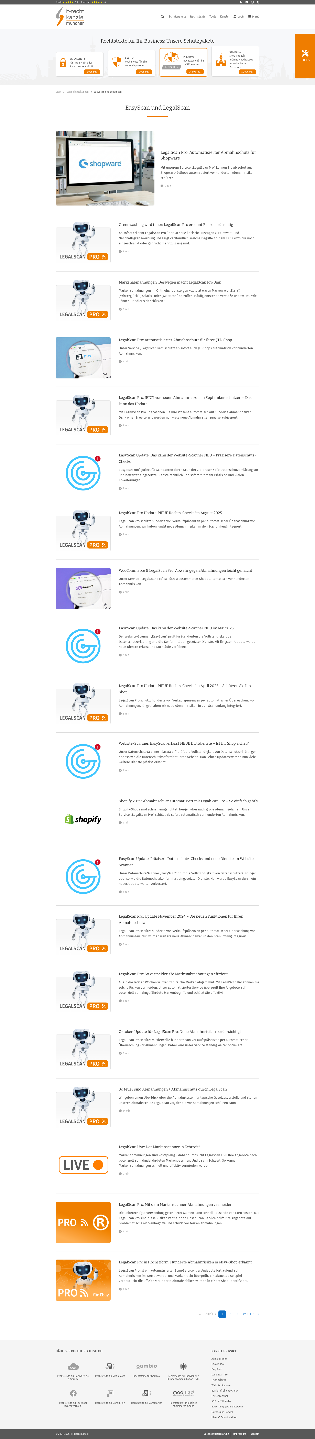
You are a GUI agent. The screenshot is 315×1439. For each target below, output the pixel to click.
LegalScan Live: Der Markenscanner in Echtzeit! (159, 1147)
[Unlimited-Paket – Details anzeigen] (235, 61)
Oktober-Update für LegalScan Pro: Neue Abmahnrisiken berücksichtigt (180, 1031)
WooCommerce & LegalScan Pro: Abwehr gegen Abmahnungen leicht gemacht (185, 570)
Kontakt (254, 1433)
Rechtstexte (198, 16)
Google (67, 2)
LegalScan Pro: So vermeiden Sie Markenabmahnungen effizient (173, 974)
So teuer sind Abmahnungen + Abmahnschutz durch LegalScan (173, 1089)
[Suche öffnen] (162, 16)
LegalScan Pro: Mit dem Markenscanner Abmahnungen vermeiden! (176, 1204)
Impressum (239, 1433)
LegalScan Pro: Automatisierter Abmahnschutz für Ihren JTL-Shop (175, 340)
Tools (212, 16)
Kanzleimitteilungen (77, 91)
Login (239, 16)
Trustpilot (93, 2)
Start (58, 91)
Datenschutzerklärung (216, 1433)
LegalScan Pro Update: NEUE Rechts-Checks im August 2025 (170, 513)
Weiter (248, 1314)
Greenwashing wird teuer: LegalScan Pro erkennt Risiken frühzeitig (176, 224)
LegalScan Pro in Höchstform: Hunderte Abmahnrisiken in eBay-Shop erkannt (185, 1262)
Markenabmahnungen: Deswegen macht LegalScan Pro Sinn (170, 282)
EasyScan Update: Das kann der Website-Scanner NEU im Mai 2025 (176, 628)
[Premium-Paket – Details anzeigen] (183, 62)
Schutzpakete (177, 16)
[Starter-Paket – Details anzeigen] (131, 63)
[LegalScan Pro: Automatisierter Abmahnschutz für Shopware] (210, 169)
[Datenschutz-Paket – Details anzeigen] (79, 64)
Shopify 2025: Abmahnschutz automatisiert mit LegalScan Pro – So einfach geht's (188, 801)
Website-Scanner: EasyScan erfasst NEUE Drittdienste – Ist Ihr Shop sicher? (184, 743)
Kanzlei (224, 16)
